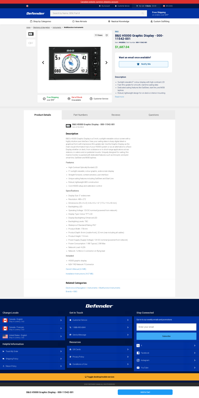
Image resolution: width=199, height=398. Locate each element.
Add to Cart (145, 392)
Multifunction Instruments (73, 27)
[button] (107, 35)
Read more (119, 97)
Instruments (92, 288)
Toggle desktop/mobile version (99, 377)
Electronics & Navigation (76, 288)
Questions (154, 114)
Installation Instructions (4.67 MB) (79, 274)
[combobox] (98, 13)
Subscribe (166, 336)
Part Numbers (80, 114)
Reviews (116, 114)
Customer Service (122, 6)
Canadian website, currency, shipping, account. (99, 2)
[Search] (144, 13)
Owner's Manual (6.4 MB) (76, 269)
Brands (69, 291)
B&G (117, 32)
